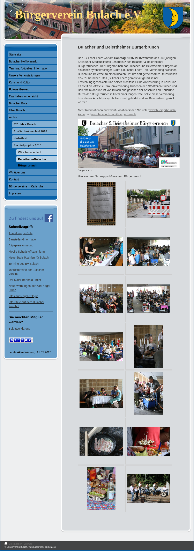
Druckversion (14, 544)
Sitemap (28, 544)
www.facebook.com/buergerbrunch (113, 114)
